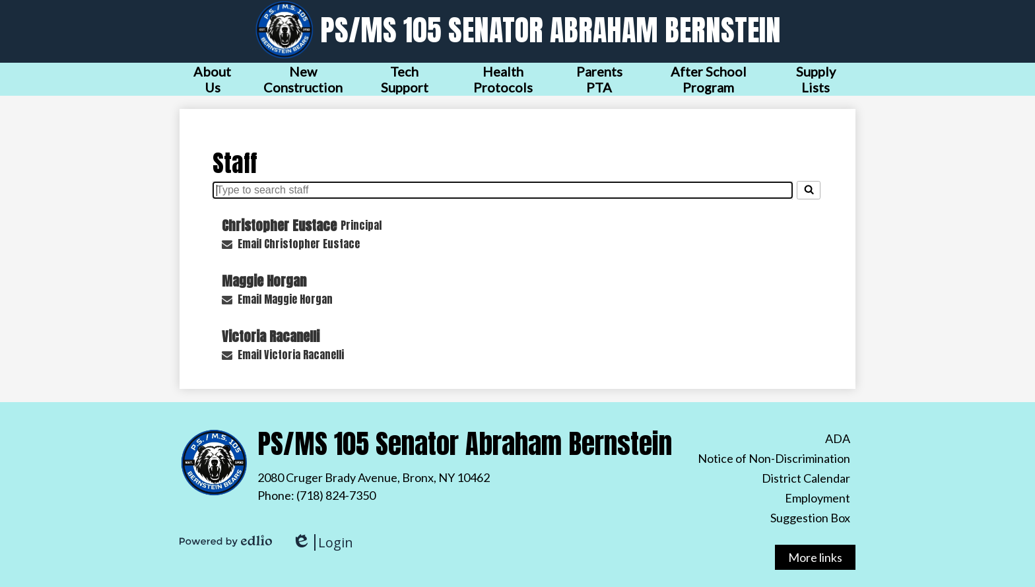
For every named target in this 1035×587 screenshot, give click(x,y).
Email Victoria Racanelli (291, 355)
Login (322, 542)
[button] (212, 79)
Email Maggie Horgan (285, 299)
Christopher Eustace (279, 225)
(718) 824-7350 (336, 495)
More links (815, 557)
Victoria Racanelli (270, 336)
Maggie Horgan (264, 281)
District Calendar (806, 478)
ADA (837, 438)
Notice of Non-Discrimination (774, 458)
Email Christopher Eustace (299, 244)
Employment (817, 498)
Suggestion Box (810, 517)
